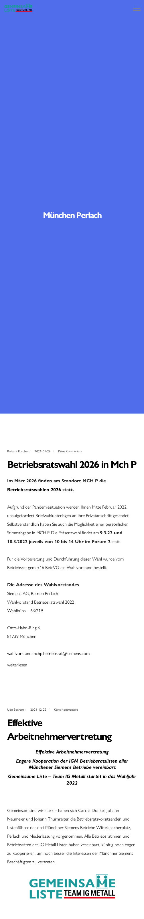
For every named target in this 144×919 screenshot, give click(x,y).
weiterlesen (17, 664)
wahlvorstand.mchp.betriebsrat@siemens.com (48, 653)
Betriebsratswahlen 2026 (34, 489)
